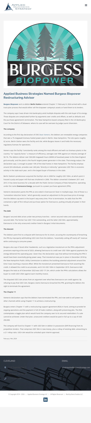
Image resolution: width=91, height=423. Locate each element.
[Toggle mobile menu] (86, 5)
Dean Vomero (44, 135)
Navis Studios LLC (77, 394)
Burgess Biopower (11, 104)
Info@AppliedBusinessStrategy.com (76, 367)
